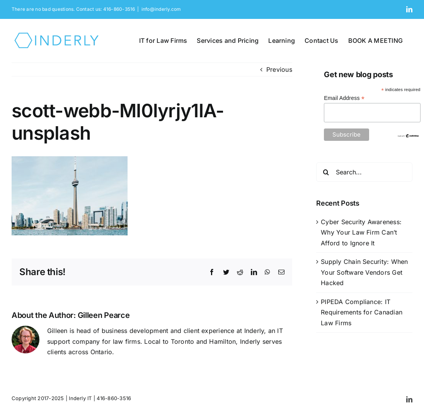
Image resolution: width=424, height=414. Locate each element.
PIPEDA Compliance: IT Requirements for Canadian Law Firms (361, 312)
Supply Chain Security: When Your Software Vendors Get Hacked (364, 272)
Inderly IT (80, 398)
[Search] (325, 172)
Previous (279, 69)
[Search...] (364, 172)
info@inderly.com (161, 9)
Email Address (344, 98)
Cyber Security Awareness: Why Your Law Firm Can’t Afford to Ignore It (361, 232)
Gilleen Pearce (104, 315)
